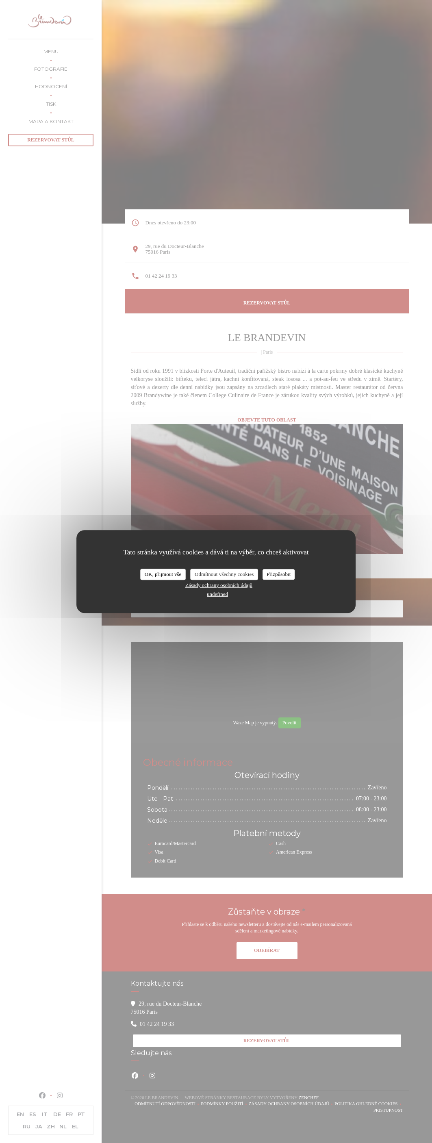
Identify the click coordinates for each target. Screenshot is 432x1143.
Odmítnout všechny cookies (224, 574)
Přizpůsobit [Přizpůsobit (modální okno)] (279, 574)
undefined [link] (217, 594)
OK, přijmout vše (163, 574)
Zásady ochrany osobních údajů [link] (218, 585)
